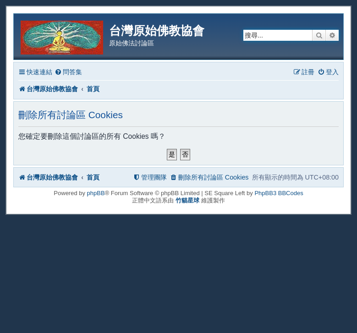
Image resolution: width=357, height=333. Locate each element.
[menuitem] (68, 72)
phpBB (96, 193)
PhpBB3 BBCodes (278, 193)
